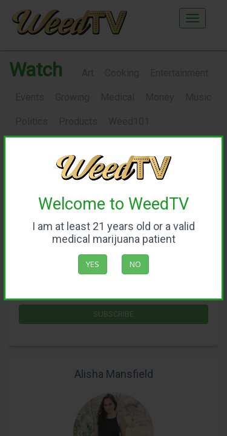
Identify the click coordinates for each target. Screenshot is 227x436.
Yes (92, 264)
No (135, 264)
